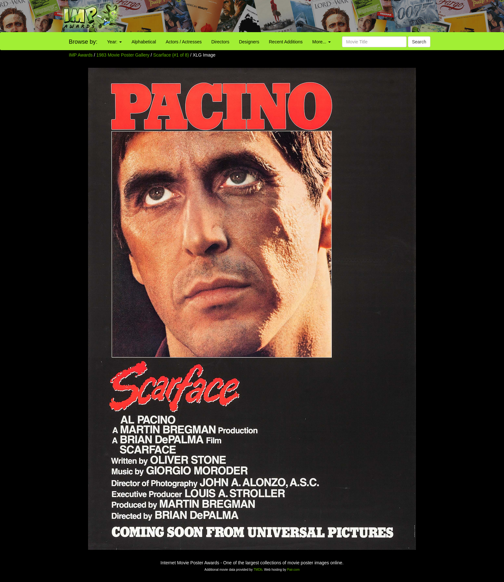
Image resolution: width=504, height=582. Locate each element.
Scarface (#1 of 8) (171, 55)
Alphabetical (143, 41)
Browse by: (83, 42)
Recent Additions (286, 41)
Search (419, 41)
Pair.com (293, 569)
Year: (114, 41)
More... (321, 41)
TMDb (258, 569)
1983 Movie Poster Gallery (122, 55)
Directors (220, 41)
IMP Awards (81, 55)
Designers (249, 41)
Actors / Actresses (184, 41)
